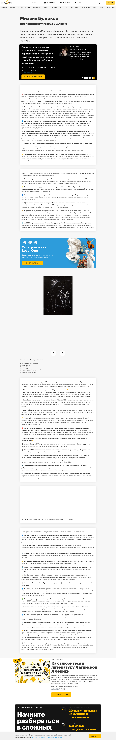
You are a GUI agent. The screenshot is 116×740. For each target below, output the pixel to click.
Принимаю (95, 736)
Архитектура (86, 7)
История (4, 7)
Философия (111, 7)
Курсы (34, 3)
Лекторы (78, 3)
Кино (94, 7)
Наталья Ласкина (79, 50)
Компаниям (65, 3)
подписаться (32, 263)
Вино (101, 7)
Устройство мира (24, 7)
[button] (62, 353)
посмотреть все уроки (33, 76)
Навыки (46, 7)
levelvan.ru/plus (26, 72)
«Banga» (86, 156)
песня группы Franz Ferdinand (68, 159)
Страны (12, 7)
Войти (110, 3)
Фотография (75, 7)
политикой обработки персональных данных (46, 737)
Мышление (36, 7)
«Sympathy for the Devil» (53, 156)
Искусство (63, 7)
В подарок (49, 3)
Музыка (54, 7)
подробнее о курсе (61, 694)
